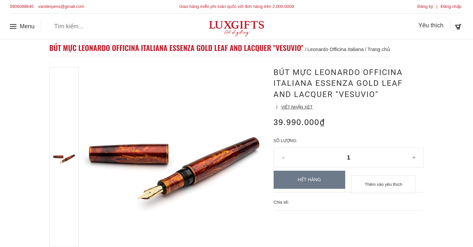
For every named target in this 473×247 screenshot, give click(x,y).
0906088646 (22, 6)
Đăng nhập (451, 6)
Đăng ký (425, 6)
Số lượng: (286, 140)
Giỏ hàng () (444, 26)
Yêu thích (401, 26)
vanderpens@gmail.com (61, 6)
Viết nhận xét (297, 107)
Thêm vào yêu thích (383, 179)
